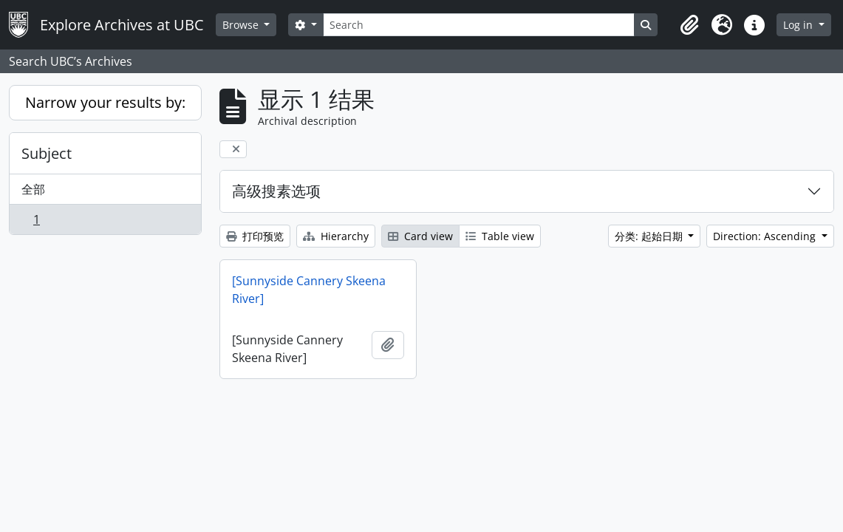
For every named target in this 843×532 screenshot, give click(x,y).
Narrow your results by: (105, 102)
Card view (420, 236)
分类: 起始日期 (650, 236)
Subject (46, 153)
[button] (689, 25)
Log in (799, 25)
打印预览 (255, 236)
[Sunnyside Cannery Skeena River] (309, 290)
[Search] (479, 24)
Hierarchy (336, 236)
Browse (242, 25)
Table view (499, 236)
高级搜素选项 (276, 191)
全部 (33, 189)
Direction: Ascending (766, 236)
